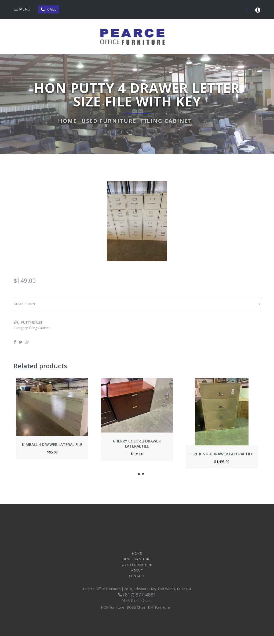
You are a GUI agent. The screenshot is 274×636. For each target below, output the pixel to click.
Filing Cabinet (166, 120)
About (137, 570)
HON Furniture (112, 607)
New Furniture (137, 559)
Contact (137, 576)
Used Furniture (108, 120)
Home (67, 120)
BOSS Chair (136, 607)
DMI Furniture (159, 607)
